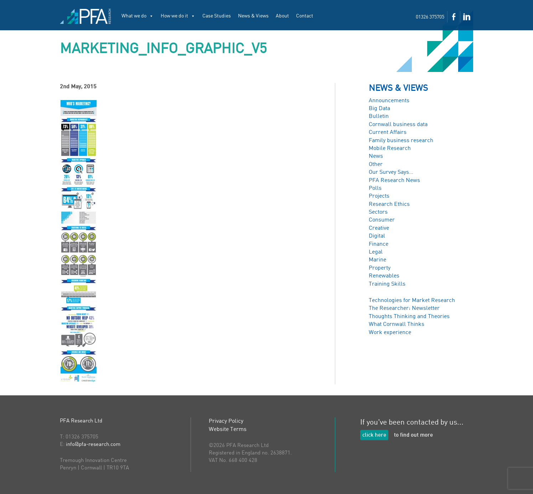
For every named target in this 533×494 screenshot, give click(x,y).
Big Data (379, 108)
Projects (379, 196)
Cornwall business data (398, 125)
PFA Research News (394, 180)
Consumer (382, 220)
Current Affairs (388, 132)
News (376, 156)
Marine (377, 260)
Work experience (390, 333)
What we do (137, 16)
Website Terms (228, 429)
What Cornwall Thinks (396, 324)
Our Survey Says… (391, 172)
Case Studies (216, 16)
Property (379, 268)
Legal (376, 252)
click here (374, 435)
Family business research (401, 141)
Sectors (378, 212)
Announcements (389, 101)
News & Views (253, 16)
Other (376, 164)
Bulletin (379, 116)
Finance (378, 244)
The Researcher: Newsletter (404, 308)
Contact (304, 16)
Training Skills (387, 284)
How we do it (178, 16)
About (282, 16)
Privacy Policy (226, 421)
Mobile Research (390, 148)
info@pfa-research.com (93, 444)
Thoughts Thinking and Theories (409, 316)
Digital (377, 236)
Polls (375, 188)
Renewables (384, 276)
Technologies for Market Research (412, 300)
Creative (379, 228)
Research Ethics (389, 204)
